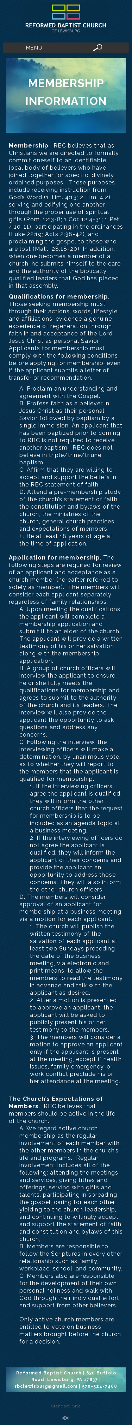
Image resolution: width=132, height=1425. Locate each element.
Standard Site (66, 1406)
